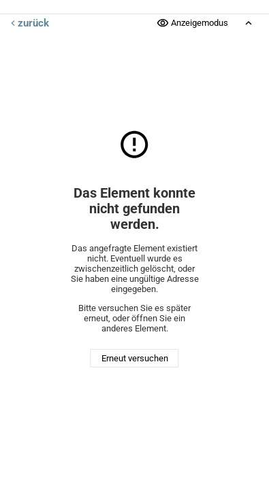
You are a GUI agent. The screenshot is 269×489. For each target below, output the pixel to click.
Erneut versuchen (134, 358)
